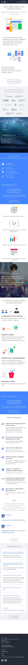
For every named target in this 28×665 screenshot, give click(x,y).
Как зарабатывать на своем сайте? (12, 575)
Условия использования (6, 645)
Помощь (3, 655)
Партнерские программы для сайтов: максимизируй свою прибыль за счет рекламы (13, 564)
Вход (17, 1)
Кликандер (6, 608)
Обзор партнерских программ (11, 595)
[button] (23, 2)
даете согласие (9, 196)
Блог (2, 653)
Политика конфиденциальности (7, 646)
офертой (23, 195)
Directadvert (9, 514)
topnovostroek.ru (14, 273)
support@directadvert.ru (19, 657)
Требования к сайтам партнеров (14, 201)
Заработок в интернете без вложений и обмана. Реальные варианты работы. (13, 553)
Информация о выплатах (14, 200)
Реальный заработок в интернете (12, 587)
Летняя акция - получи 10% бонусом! (13, 520)
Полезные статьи (4, 651)
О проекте (3, 649)
